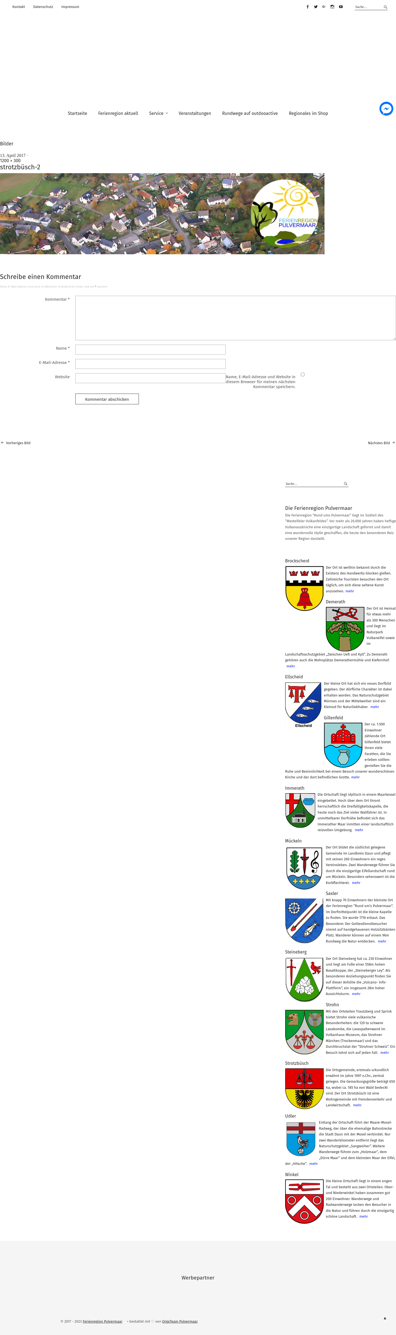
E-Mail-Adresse (54, 362)
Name (63, 348)
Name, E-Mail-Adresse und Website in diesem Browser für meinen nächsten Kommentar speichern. (260, 381)
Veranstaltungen (195, 113)
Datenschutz (43, 7)
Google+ (324, 7)
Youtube (341, 7)
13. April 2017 (13, 155)
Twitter (316, 7)
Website (62, 376)
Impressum (70, 7)
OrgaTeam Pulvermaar (180, 1321)
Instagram (332, 7)
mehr (349, 591)
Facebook (307, 7)
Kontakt (18, 7)
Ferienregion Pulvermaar (102, 1321)
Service (156, 113)
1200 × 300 (10, 160)
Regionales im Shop (308, 113)
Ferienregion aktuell (118, 113)
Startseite (77, 113)
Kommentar (57, 299)
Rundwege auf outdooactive (250, 113)
